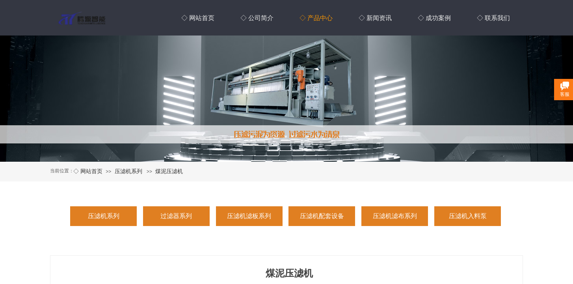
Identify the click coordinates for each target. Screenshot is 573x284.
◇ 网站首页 (87, 171)
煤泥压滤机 (169, 171)
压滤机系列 (128, 171)
